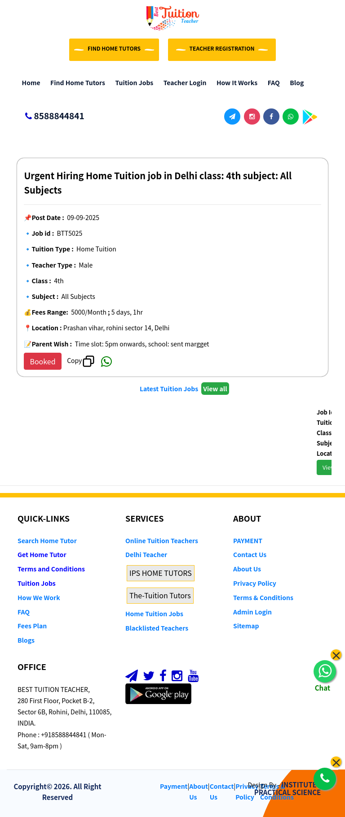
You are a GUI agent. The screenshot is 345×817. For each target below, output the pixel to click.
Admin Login (252, 611)
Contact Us (249, 554)
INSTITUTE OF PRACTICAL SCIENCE (290, 788)
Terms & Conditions (263, 597)
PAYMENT (247, 540)
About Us (247, 568)
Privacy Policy (254, 583)
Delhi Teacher (146, 554)
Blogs (26, 639)
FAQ (271, 82)
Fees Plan (32, 625)
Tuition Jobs (132, 82)
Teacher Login (182, 82)
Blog (295, 82)
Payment (174, 786)
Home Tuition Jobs (154, 613)
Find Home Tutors (75, 82)
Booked (42, 361)
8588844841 (51, 116)
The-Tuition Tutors (160, 595)
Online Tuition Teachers (161, 540)
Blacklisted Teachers (156, 627)
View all (215, 388)
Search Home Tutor (47, 540)
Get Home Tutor (42, 554)
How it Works (234, 82)
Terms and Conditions (51, 568)
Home (29, 82)
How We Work (39, 597)
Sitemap (246, 625)
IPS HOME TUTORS (160, 572)
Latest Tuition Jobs (169, 388)
